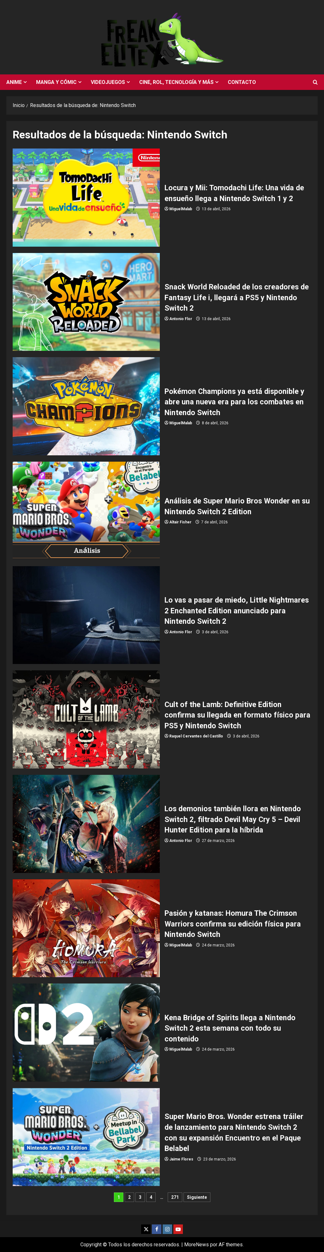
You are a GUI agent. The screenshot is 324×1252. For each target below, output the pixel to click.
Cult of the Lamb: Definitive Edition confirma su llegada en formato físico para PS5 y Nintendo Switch (86, 719)
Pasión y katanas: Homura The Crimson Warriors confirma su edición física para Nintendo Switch (86, 928)
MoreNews (196, 1245)
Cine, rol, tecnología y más (176, 82)
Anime (14, 82)
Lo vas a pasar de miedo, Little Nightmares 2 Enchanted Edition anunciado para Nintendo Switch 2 (86, 615)
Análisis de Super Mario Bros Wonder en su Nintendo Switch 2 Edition (86, 511)
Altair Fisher (180, 522)
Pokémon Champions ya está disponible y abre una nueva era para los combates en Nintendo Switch (86, 406)
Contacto (242, 82)
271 (175, 1197)
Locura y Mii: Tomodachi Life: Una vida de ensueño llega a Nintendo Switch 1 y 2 (86, 198)
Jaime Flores (181, 1159)
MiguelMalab (180, 209)
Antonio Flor (180, 319)
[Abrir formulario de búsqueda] (315, 82)
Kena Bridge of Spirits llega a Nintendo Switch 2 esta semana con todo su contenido (86, 1032)
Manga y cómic (56, 82)
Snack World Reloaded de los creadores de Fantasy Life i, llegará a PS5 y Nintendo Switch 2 (86, 302)
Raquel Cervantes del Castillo (196, 736)
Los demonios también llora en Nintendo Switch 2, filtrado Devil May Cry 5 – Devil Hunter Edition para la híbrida (86, 824)
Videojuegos (108, 82)
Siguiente (197, 1197)
